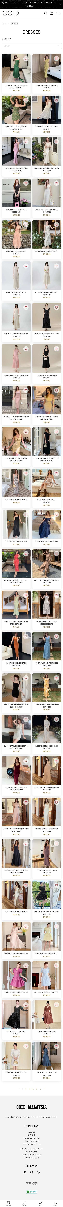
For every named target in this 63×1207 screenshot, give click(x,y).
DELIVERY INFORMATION (31, 1138)
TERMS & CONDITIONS (31, 1158)
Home (4, 23)
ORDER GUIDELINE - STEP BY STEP (31, 1148)
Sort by (6, 39)
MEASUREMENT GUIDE (31, 1142)
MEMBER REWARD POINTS (31, 1145)
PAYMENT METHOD (31, 1151)
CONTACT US (31, 1135)
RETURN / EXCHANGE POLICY (31, 1155)
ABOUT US (31, 1132)
